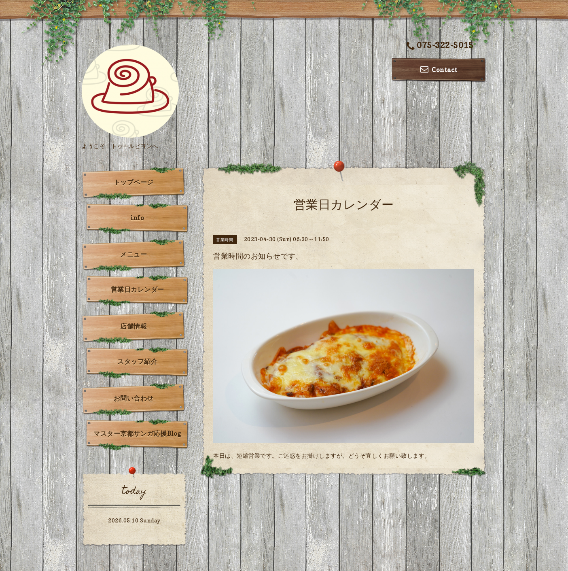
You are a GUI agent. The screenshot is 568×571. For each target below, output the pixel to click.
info (137, 218)
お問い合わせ (134, 398)
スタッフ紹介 (137, 361)
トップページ (134, 182)
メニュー (133, 254)
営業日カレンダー (137, 289)
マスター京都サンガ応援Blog (137, 433)
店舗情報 (133, 326)
